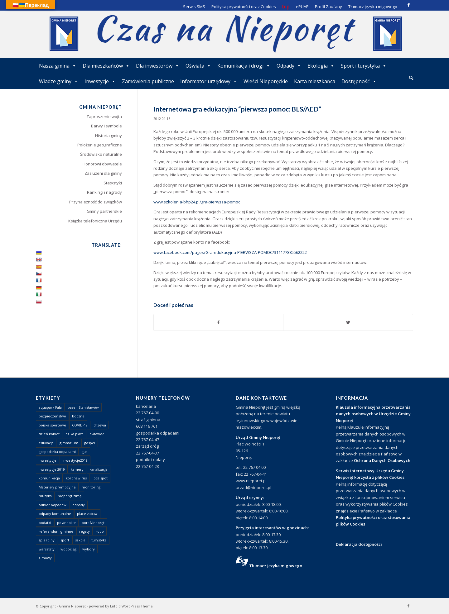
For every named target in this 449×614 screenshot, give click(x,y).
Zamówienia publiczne (148, 81)
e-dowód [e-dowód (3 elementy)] (96, 433)
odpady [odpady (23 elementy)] (78, 504)
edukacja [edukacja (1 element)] (46, 442)
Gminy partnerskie (104, 211)
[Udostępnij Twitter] (348, 322)
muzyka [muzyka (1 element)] (45, 495)
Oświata (198, 65)
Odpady (289, 65)
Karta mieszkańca (314, 81)
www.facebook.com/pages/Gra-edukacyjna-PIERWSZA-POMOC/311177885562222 (230, 252)
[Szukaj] (411, 77)
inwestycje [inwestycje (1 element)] (47, 460)
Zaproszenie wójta (104, 116)
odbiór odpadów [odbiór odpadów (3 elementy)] (52, 504)
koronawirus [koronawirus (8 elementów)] (76, 478)
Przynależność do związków (95, 202)
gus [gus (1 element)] (84, 451)
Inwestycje (100, 81)
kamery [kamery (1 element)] (77, 469)
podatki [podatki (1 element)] (45, 522)
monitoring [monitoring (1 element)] (91, 487)
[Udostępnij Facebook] (218, 322)
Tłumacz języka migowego (275, 566)
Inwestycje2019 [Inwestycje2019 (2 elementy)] (75, 460)
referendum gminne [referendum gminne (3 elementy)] (56, 531)
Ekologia (321, 65)
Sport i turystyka (364, 65)
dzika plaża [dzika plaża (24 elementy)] (74, 433)
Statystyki (113, 183)
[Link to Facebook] (408, 4)
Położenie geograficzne (99, 145)
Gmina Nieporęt (72, 606)
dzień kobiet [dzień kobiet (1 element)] (49, 433)
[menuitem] (411, 78)
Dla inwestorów (157, 65)
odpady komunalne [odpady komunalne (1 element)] (55, 513)
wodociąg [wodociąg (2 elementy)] (68, 549)
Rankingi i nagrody (104, 192)
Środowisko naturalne (101, 154)
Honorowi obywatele (102, 164)
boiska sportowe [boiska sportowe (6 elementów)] (52, 425)
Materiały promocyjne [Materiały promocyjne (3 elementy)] (57, 487)
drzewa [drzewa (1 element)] (100, 425)
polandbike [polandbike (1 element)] (66, 522)
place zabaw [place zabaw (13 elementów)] (87, 513)
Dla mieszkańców (106, 65)
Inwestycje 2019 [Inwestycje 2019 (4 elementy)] (52, 469)
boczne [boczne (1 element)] (78, 416)
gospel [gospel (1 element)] (89, 442)
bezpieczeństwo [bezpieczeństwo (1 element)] (52, 416)
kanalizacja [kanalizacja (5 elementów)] (98, 469)
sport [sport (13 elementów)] (64, 540)
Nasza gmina (57, 65)
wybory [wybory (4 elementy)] (88, 549)
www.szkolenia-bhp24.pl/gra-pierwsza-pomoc (196, 202)
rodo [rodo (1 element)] (100, 531)
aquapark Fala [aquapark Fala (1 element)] (50, 407)
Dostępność (359, 81)
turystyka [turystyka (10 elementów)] (99, 540)
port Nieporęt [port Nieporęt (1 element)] (93, 522)
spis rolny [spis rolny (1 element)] (47, 540)
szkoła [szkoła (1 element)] (80, 540)
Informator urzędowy (208, 81)
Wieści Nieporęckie (266, 81)
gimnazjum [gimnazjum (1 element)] (69, 442)
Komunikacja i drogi (243, 65)
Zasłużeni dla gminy (103, 173)
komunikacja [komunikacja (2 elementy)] (49, 478)
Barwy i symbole (106, 126)
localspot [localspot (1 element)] (100, 478)
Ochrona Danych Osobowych (382, 460)
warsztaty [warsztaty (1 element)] (47, 549)
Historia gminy (108, 135)
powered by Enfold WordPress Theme (121, 606)
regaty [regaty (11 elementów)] (84, 531)
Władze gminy (58, 81)
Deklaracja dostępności (359, 544)
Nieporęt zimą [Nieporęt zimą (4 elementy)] (69, 495)
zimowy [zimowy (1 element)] (45, 557)
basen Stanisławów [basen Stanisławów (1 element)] (83, 407)
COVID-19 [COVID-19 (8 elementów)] (80, 425)
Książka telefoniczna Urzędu (95, 221)
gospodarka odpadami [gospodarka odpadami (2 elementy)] (57, 451)
